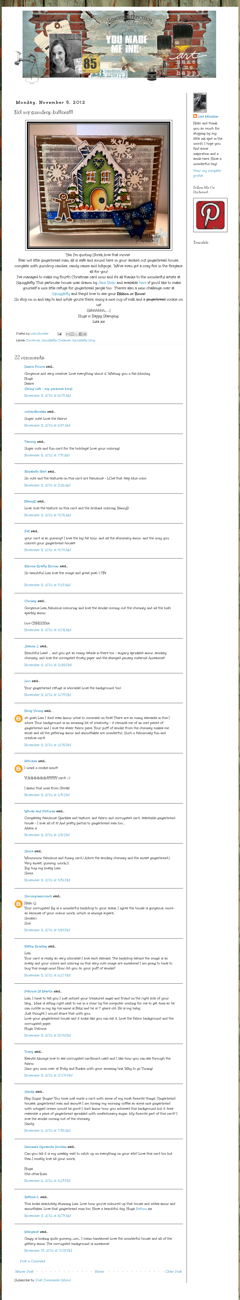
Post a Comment (32, 1261)
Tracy (29, 1052)
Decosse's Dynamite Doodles (45, 1147)
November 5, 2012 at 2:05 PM (48, 745)
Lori (28, 681)
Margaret (32, 1232)
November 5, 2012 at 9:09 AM (48, 550)
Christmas (33, 340)
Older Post (173, 1271)
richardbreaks (35, 412)
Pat (27, 531)
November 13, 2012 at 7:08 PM (48, 1250)
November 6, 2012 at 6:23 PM (48, 1181)
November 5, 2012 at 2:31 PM (47, 795)
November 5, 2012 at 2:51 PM (47, 835)
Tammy (30, 442)
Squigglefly (61, 293)
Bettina (141, 1209)
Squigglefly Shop (83, 340)
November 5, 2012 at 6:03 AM (48, 395)
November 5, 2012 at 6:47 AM (47, 425)
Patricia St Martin (39, 991)
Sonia (29, 851)
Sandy (29, 1092)
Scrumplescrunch (38, 896)
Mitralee (31, 761)
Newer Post (25, 1271)
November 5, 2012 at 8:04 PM (48, 1035)
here (142, 282)
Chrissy (31, 601)
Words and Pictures (40, 811)
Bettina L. (32, 1197)
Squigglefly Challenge (56, 340)
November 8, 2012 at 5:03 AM (48, 1216)
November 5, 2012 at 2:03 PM (48, 695)
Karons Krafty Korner (42, 566)
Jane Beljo (107, 282)
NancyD (30, 501)
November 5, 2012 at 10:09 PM (49, 1075)
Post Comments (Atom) (53, 1280)
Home (99, 1271)
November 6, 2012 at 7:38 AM (48, 1130)
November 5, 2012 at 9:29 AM (48, 585)
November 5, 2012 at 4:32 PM (47, 880)
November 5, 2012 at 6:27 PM (48, 975)
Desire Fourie (35, 367)
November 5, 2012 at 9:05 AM (48, 515)
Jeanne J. (32, 646)
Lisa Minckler (208, 116)
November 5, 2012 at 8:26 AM (48, 485)
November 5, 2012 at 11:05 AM (48, 630)
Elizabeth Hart (36, 471)
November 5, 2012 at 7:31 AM (47, 455)
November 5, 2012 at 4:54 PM (47, 930)
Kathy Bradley (36, 946)
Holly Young (34, 711)
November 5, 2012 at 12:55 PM (48, 665)
